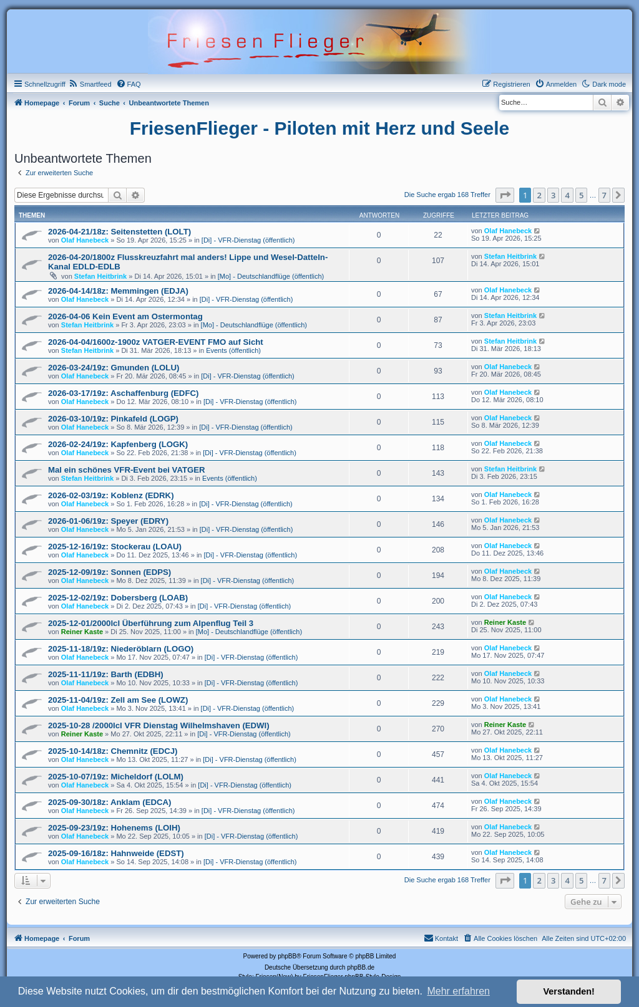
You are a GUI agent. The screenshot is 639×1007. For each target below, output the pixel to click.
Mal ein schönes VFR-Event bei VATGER (126, 470)
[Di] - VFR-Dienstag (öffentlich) (248, 240)
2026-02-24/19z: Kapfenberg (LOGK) (118, 444)
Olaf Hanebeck (85, 240)
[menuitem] (90, 84)
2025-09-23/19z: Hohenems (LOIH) (114, 827)
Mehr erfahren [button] (458, 991)
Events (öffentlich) (233, 350)
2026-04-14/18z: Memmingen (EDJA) (118, 291)
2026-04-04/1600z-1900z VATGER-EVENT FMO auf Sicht (155, 342)
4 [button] (567, 195)
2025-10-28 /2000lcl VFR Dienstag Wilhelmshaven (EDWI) (159, 725)
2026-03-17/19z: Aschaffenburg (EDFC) (123, 393)
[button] (504, 195)
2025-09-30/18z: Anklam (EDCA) (109, 802)
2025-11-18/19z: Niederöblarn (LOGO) (120, 648)
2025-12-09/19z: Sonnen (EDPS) (109, 572)
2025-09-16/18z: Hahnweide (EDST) (116, 853)
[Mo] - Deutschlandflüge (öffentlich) (271, 276)
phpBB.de (360, 967)
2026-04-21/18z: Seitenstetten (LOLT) (119, 231)
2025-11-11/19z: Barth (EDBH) (105, 674)
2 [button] (539, 195)
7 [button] (604, 195)
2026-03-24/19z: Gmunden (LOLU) (113, 367)
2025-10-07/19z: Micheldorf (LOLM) (115, 776)
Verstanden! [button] (569, 991)
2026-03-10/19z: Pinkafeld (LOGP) (113, 418)
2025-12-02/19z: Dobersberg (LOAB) (118, 597)
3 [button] (553, 195)
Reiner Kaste (82, 631)
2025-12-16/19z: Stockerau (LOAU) (115, 546)
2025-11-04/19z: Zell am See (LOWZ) (118, 700)
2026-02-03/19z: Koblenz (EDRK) (111, 495)
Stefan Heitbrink (100, 276)
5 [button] (581, 195)
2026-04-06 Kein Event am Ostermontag (125, 316)
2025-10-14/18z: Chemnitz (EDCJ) (112, 751)
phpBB (287, 956)
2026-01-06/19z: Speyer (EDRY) (108, 521)
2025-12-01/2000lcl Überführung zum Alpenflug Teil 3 (150, 623)
